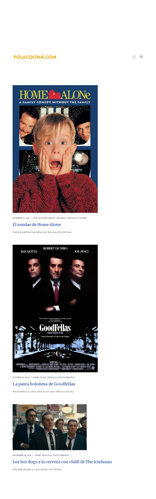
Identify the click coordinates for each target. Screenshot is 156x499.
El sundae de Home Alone (37, 224)
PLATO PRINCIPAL (67, 377)
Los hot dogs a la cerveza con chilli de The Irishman (62, 461)
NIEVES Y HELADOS (57, 218)
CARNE (36, 377)
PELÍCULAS (72, 218)
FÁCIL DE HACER (40, 218)
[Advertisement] (78, 25)
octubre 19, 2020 (21, 377)
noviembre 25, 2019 (22, 455)
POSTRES (82, 218)
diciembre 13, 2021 (21, 218)
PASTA (43, 377)
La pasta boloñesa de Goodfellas (44, 383)
